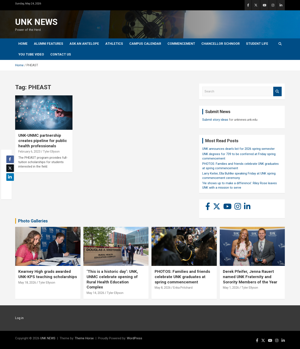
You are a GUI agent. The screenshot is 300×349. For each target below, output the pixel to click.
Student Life (257, 44)
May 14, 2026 (95, 293)
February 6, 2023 (29, 151)
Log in (19, 318)
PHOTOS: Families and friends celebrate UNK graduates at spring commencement (182, 276)
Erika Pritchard (183, 287)
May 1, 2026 (231, 287)
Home (23, 44)
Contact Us (60, 54)
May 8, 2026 (163, 287)
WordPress (134, 338)
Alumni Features (48, 44)
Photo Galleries (33, 220)
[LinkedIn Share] (10, 177)
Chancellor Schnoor (220, 44)
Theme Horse (84, 338)
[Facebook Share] (10, 159)
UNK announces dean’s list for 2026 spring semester (238, 149)
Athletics (114, 44)
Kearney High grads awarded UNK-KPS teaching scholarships (47, 274)
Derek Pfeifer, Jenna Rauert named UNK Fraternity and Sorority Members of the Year (250, 276)
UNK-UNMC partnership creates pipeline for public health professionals (42, 140)
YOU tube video (31, 54)
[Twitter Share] (10, 168)
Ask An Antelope (84, 44)
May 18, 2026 (27, 282)
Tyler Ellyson (51, 151)
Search (277, 91)
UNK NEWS (36, 22)
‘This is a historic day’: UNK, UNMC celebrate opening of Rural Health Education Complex (112, 279)
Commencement (181, 44)
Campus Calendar (145, 44)
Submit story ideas (215, 120)
